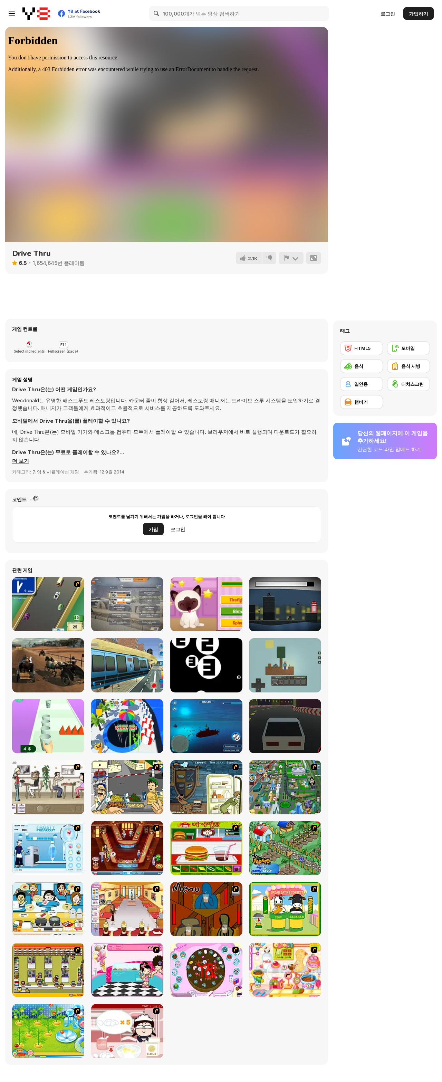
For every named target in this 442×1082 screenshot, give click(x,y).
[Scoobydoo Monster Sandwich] (206, 787)
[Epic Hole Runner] (127, 726)
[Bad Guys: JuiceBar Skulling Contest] (206, 909)
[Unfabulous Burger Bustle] (127, 909)
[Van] (48, 604)
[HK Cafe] (48, 909)
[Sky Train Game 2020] (127, 665)
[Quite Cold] (285, 604)
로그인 (388, 14)
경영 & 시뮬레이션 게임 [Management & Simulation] (55, 472)
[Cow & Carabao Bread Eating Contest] (285, 909)
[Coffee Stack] (48, 726)
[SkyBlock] (285, 665)
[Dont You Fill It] (206, 665)
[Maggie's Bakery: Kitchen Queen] (127, 1031)
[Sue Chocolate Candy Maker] (285, 970)
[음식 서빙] (408, 366)
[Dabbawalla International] (285, 787)
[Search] (156, 13)
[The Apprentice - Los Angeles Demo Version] (127, 848)
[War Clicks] (127, 604)
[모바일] (408, 348)
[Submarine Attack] (206, 726)
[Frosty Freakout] (48, 848)
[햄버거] (361, 402)
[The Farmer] (285, 848)
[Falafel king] (127, 787)
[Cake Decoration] (206, 970)
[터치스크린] (408, 384)
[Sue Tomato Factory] (48, 1031)
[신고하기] (291, 258)
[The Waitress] (48, 787)
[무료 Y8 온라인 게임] (36, 13)
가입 (153, 529)
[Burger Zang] (206, 848)
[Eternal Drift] (285, 726)
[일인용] (361, 384)
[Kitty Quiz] (206, 604)
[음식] (361, 366)
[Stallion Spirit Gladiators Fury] (48, 665)
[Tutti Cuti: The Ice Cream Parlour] (127, 970)
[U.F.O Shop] (48, 970)
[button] (20, 461)
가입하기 (418, 14)
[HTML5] (361, 348)
